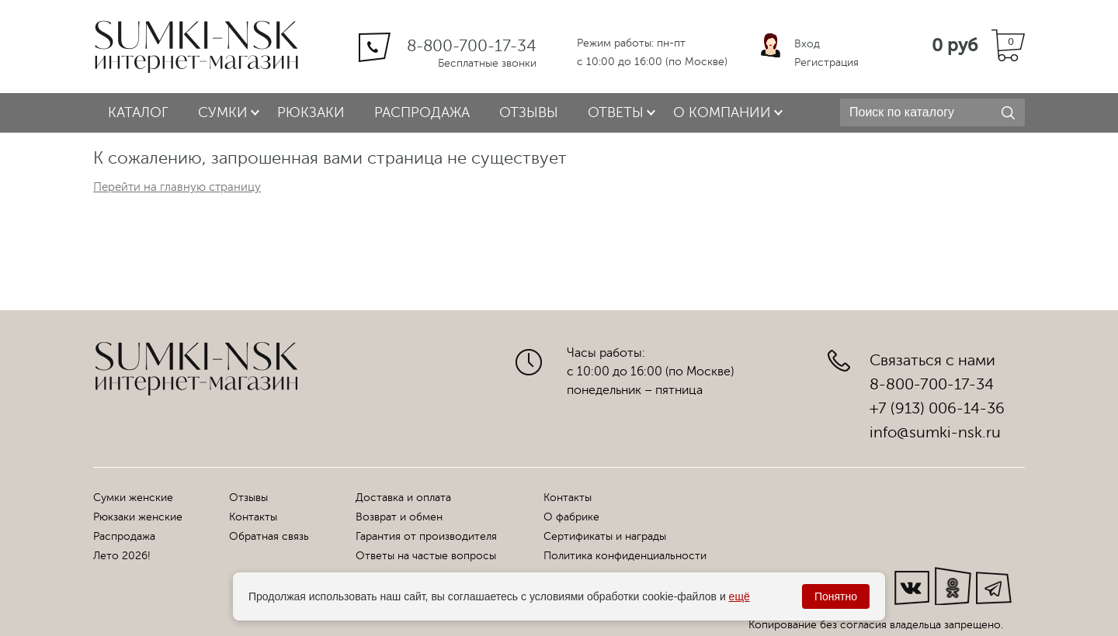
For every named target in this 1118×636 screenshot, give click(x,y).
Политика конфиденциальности (625, 556)
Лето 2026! (122, 556)
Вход (807, 44)
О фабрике (571, 517)
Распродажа (422, 112)
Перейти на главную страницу (177, 187)
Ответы (616, 112)
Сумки (223, 112)
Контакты (253, 517)
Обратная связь (269, 536)
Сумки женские (133, 497)
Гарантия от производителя (426, 536)
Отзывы (528, 112)
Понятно (835, 596)
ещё (739, 596)
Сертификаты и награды (604, 536)
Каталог (138, 112)
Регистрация (826, 62)
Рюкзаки (311, 112)
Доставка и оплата (403, 497)
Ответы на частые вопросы (426, 556)
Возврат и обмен (399, 517)
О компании (722, 112)
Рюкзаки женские (137, 517)
